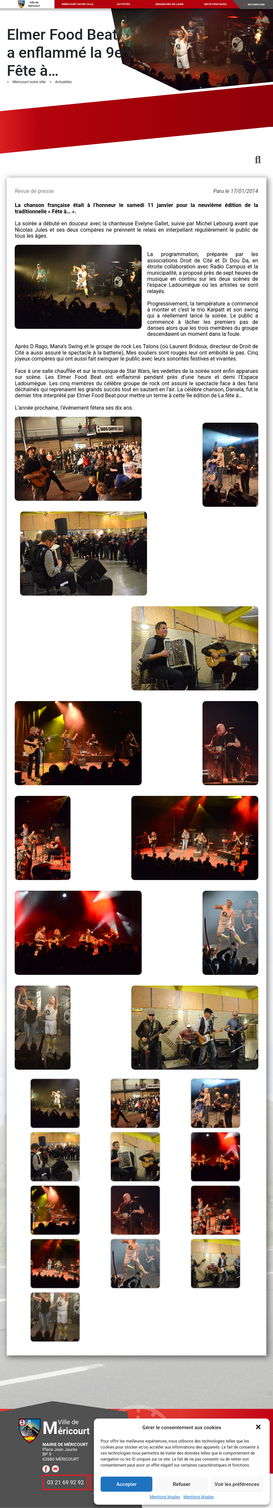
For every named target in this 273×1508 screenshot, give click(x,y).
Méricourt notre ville (78, 4)
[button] (259, 1428)
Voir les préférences (237, 1484)
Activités (123, 4)
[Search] (258, 4)
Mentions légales (165, 1497)
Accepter (126, 1484)
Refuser (181, 1484)
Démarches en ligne (169, 4)
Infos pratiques (215, 4)
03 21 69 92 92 (65, 1482)
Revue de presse (34, 191)
